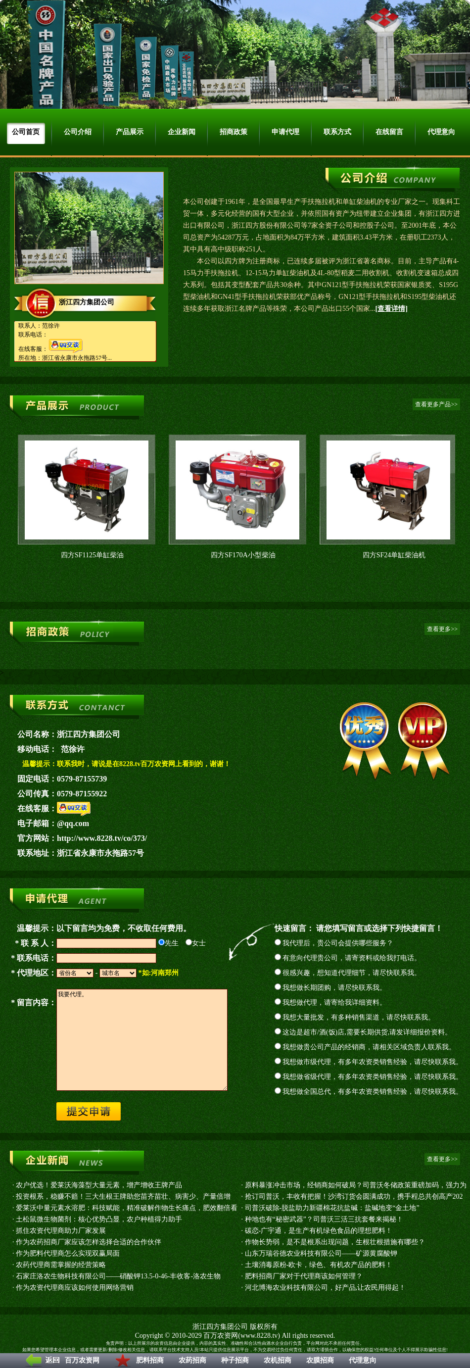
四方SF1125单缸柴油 (92, 555)
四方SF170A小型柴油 (243, 555)
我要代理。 (142, 1040)
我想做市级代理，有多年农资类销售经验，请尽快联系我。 (372, 1062)
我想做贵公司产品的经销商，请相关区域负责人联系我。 (369, 1047)
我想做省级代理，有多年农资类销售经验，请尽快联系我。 (372, 1076)
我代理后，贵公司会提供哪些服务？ (337, 943)
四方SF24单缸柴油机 (394, 555)
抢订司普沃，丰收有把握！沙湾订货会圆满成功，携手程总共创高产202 (354, 1196)
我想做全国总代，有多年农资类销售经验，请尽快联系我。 (372, 1091)
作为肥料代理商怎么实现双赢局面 (68, 1253)
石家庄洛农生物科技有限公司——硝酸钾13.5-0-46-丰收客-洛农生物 (118, 1276)
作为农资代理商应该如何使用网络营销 (75, 1287)
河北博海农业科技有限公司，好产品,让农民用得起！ (325, 1287)
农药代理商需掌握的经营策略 (61, 1265)
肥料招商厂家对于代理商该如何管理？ (304, 1276)
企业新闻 (181, 132)
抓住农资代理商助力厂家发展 (61, 1230)
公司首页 (26, 132)
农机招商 (277, 1360)
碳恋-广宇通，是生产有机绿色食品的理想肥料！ (319, 1230)
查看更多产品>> (436, 404)
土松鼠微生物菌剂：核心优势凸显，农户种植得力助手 (99, 1219)
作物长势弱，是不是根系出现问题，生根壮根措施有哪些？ (335, 1242)
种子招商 (235, 1360)
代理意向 (362, 1360)
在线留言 (389, 132)
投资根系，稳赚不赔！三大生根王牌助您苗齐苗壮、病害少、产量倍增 (123, 1196)
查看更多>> (442, 629)
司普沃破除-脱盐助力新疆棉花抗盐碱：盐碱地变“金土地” (332, 1208)
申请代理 (285, 132)
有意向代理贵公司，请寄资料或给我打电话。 (351, 958)
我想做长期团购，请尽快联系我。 (334, 987)
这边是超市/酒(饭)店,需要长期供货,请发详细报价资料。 (367, 1032)
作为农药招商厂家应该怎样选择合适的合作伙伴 (88, 1242)
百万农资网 (82, 1360)
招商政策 (233, 132)
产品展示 (129, 132)
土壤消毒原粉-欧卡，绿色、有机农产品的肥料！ (319, 1265)
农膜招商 (320, 1360)
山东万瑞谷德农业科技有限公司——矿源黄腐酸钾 (321, 1253)
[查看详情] (392, 308)
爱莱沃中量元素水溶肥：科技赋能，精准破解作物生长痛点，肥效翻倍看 (126, 1208)
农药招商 (192, 1360)
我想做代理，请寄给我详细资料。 (334, 1002)
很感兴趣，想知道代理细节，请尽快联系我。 (351, 973)
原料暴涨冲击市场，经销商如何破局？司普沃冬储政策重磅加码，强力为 (356, 1185)
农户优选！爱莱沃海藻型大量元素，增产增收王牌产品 (99, 1185)
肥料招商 (150, 1360)
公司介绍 (78, 132)
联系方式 (337, 132)
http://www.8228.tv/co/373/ (102, 838)
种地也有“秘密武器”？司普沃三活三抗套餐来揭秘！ (324, 1219)
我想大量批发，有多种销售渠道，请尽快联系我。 (358, 1017)
